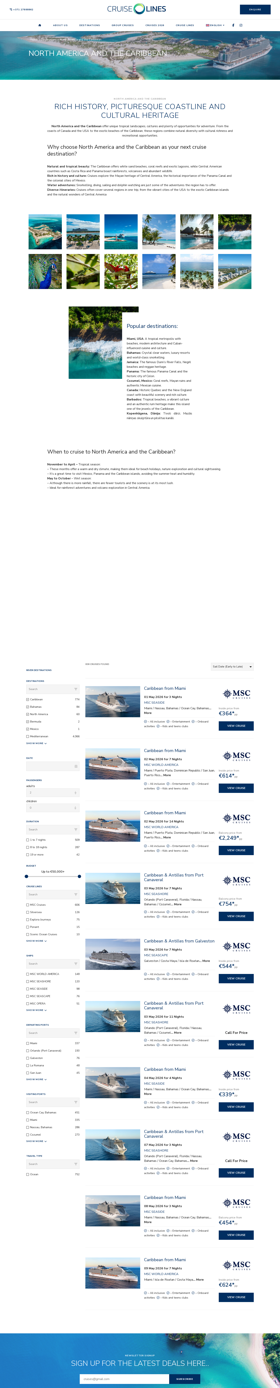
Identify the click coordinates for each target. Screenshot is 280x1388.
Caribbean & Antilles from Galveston (179, 941)
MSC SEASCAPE (156, 955)
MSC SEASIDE (154, 703)
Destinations (89, 25)
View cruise (236, 726)
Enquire (255, 9)
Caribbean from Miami (165, 688)
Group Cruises (123, 25)
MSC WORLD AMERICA (161, 765)
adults (30, 786)
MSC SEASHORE (156, 894)
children (31, 801)
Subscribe (184, 1379)
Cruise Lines (185, 25)
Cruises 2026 (154, 25)
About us (60, 25)
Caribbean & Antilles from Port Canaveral (174, 877)
